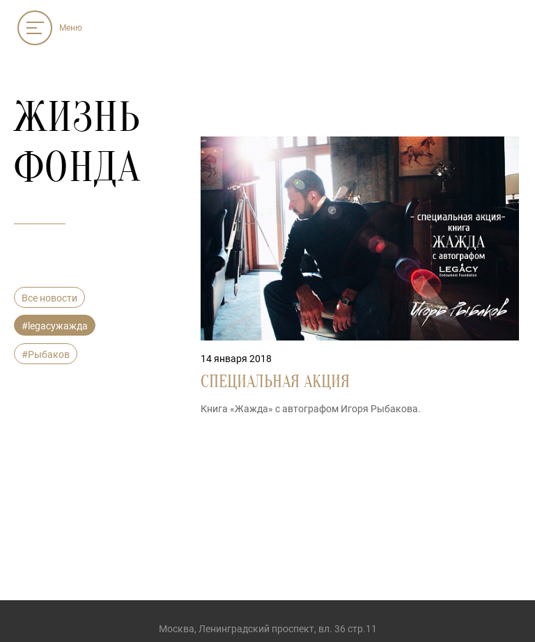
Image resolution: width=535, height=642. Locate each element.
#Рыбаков (46, 354)
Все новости (49, 298)
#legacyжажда (55, 325)
